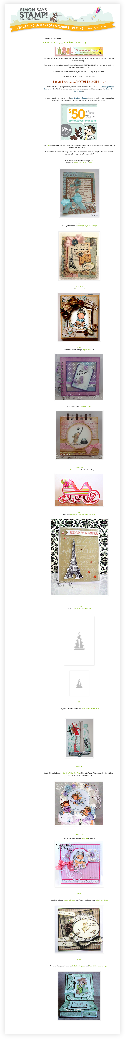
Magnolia (85, 839)
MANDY (79, 766)
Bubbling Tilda (68, 773)
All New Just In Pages (79, 98)
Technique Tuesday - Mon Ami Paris (82, 515)
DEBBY (79, 959)
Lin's (48, 145)
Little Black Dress (102, 900)
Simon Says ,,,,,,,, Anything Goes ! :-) (64, 42)
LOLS (79, 347)
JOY (79, 512)
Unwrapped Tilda (81, 289)
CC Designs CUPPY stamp (81, 608)
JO (79, 702)
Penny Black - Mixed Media (82, 163)
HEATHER (79, 287)
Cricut (72, 470)
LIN (92, 161)
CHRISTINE (79, 467)
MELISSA (79, 224)
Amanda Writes (86, 407)
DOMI (79, 893)
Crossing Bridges (69, 900)
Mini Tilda (76, 773)
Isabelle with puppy (79, 966)
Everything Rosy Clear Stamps (86, 226)
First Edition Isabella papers (98, 966)
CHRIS (79, 606)
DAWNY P (79, 834)
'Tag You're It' (86, 350)
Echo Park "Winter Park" (90, 708)
